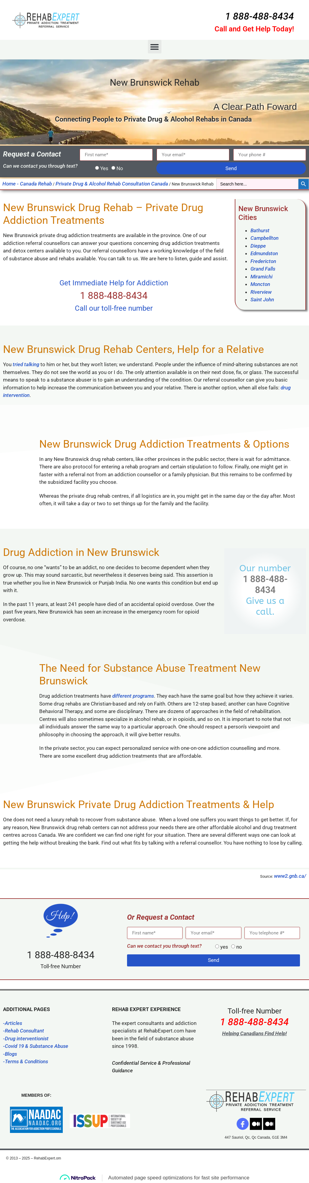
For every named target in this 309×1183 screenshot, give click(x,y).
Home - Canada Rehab (27, 184)
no (239, 947)
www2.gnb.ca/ (290, 876)
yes (224, 947)
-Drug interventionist (26, 1039)
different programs (133, 696)
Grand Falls (262, 269)
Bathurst (259, 230)
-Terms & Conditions (25, 1061)
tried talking (26, 364)
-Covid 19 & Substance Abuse (35, 1046)
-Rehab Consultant (23, 1031)
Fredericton (263, 261)
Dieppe (258, 246)
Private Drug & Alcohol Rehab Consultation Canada (112, 184)
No (119, 168)
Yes (104, 168)
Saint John (262, 300)
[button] (154, 46)
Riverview (261, 292)
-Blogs (10, 1054)
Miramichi (261, 277)
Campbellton (264, 238)
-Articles (12, 1023)
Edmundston (264, 253)
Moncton (260, 284)
